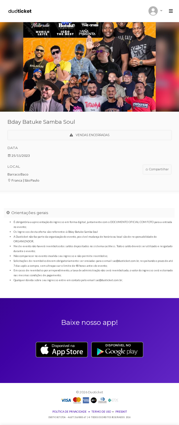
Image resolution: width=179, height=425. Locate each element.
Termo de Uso (101, 411)
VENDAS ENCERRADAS (89, 135)
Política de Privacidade (69, 411)
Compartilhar (157, 169)
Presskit (121, 411)
